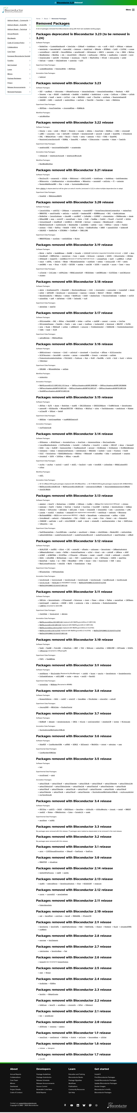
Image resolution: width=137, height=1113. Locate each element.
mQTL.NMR (60, 676)
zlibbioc (89, 131)
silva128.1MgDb (45, 490)
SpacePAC (74, 139)
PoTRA (128, 324)
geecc (119, 561)
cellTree (88, 321)
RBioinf (63, 131)
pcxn (101, 225)
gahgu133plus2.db (126, 784)
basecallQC (67, 49)
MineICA (82, 55)
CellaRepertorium (57, 181)
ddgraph (52, 722)
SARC (50, 100)
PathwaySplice (66, 518)
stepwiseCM (106, 722)
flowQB (48, 648)
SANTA (113, 558)
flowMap (94, 219)
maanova (83, 293)
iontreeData (44, 685)
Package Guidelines (43, 1074)
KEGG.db (55, 583)
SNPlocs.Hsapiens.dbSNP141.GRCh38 (53, 388)
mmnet (103, 744)
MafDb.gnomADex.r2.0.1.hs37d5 (51, 628)
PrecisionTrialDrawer (110, 296)
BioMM (69, 253)
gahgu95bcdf (44, 789)
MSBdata (54, 685)
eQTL (41, 476)
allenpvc (65, 614)
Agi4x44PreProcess (47, 873)
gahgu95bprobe (57, 789)
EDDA (42, 448)
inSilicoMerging (101, 809)
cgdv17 (66, 465)
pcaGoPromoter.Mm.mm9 (84, 535)
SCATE (64, 264)
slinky (97, 408)
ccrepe (131, 49)
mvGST (63, 699)
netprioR (123, 55)
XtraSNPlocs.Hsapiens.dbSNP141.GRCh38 (54, 391)
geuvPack (72, 532)
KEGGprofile (53, 408)
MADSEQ (81, 97)
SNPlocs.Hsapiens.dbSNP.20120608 (113, 385)
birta (94, 561)
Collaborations (13, 47)
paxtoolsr (90, 137)
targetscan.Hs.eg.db (57, 156)
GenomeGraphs (54, 600)
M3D (64, 561)
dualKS (74, 406)
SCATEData (113, 273)
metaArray (60, 513)
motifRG (54, 549)
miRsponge (44, 651)
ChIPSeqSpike (65, 445)
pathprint (55, 518)
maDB (59, 873)
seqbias (80, 264)
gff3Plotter (43, 1027)
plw (103, 552)
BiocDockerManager (79, 290)
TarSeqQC (77, 299)
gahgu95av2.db (78, 786)
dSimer (101, 600)
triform (61, 549)
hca (118, 52)
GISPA (109, 256)
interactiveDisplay (88, 91)
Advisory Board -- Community (18, 20)
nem (70, 558)
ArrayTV (51, 504)
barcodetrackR (55, 49)
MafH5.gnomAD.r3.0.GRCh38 (73, 487)
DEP (41, 91)
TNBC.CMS (84, 230)
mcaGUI (51, 513)
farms (80, 219)
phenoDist (104, 699)
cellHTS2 (56, 211)
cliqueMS (67, 216)
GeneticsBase (57, 951)
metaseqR (70, 513)
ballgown (129, 46)
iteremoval (110, 324)
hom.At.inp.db (44, 580)
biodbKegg (109, 178)
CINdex (123, 94)
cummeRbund (44, 52)
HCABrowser (101, 448)
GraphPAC (116, 134)
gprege (74, 355)
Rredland (108, 927)
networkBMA (84, 355)
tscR (85, 299)
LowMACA (120, 259)
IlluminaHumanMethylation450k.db (52, 730)
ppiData (65, 369)
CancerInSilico (45, 211)
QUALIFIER (44, 549)
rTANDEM (43, 521)
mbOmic (58, 262)
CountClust (95, 352)
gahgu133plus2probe (62, 786)
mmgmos (53, 1027)
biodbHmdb (65, 94)
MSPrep (103, 55)
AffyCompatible (45, 321)
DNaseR (70, 851)
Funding (10, 61)
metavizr (92, 293)
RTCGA (104, 58)
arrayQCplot (49, 1016)
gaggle (82, 256)
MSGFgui (89, 408)
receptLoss (76, 58)
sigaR (80, 521)
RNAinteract (74, 178)
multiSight (91, 262)
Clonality (78, 253)
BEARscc (109, 131)
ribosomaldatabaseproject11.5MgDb (117, 487)
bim (41, 1016)
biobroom (77, 49)
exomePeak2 (70, 219)
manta (58, 552)
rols (99, 46)
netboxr (67, 296)
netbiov (100, 262)
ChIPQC (123, 49)
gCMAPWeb (52, 555)
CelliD (115, 49)
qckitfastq (106, 97)
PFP (119, 262)
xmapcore (98, 884)
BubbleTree (44, 46)
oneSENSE (84, 225)
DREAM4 (43, 369)
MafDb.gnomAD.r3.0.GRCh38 (50, 487)
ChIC (91, 290)
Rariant (108, 518)
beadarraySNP (86, 213)
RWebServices (60, 812)
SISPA (97, 264)
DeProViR (66, 134)
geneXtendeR (79, 52)
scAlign (65, 327)
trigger (114, 139)
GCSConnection (115, 352)
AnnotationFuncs (69, 442)
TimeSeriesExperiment (125, 327)
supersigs (73, 61)
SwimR (60, 411)
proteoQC (75, 549)
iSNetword (89, 1005)
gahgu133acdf (57, 784)
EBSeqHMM (44, 219)
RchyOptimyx (51, 454)
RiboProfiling (94, 58)
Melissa (131, 52)
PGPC (42, 659)
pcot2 (109, 451)
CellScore (114, 94)
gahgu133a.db (44, 784)
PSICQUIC (68, 358)
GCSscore (91, 256)
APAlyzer (120, 46)
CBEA (117, 131)
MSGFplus (79, 408)
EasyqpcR (130, 445)
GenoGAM (57, 355)
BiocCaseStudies (109, 442)
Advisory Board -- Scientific (17, 25)
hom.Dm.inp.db (70, 580)
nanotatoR (97, 181)
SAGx (107, 454)
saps (120, 744)
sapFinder (52, 521)
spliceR (113, 699)
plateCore (54, 603)
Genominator (105, 549)
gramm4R (43, 408)
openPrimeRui (55, 213)
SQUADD (43, 230)
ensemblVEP (88, 211)
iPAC (41, 137)
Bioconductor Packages (103, 1093)
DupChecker (103, 561)
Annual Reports (13, 34)
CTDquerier (73, 555)
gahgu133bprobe (111, 784)
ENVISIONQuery (100, 406)
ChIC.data (52, 273)
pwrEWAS (43, 264)
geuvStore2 (83, 532)
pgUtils (66, 873)
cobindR (110, 552)
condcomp (79, 603)
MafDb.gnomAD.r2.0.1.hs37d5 (50, 631)
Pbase (94, 600)
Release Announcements (16, 87)
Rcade (48, 327)
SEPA (71, 603)
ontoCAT (72, 699)
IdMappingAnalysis (120, 549)
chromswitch (100, 290)
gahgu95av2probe (107, 786)
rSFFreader (121, 648)
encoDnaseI (44, 775)
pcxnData (56, 239)
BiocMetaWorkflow (46, 164)
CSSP (126, 253)
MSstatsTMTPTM (67, 408)
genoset (91, 448)
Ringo (57, 264)
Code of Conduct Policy (16, 43)
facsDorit (82, 465)
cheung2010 (44, 707)
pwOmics (66, 213)
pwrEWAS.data (101, 273)
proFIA (131, 296)
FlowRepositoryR (80, 448)
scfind (90, 552)
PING (105, 137)
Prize (102, 518)
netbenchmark (105, 515)
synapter (81, 131)
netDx (60, 137)
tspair (48, 330)
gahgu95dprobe (45, 792)
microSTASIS (72, 55)
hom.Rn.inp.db (122, 580)
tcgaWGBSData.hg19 (71, 419)
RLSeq (81, 228)
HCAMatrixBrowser (127, 448)
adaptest (43, 504)
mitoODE (61, 564)
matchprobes (44, 951)
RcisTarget (65, 58)
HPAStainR (43, 259)
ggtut (53, 775)
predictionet (120, 408)
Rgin (86, 358)
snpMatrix (43, 930)
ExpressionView (65, 448)
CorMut (89, 504)
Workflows (72, 1083)
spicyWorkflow (45, 116)
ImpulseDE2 (102, 510)
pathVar (93, 225)
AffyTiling (43, 809)
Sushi (122, 358)
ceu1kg (42, 465)
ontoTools (58, 916)
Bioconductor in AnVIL (103, 1089)
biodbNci (76, 94)
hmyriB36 (98, 465)
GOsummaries (119, 256)
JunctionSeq (119, 510)
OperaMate (82, 699)
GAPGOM (50, 293)
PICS (99, 137)
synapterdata (76, 148)
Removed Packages (15, 92)
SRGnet (52, 411)
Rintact (48, 973)
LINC (129, 510)
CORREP (97, 216)
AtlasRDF (43, 744)
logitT (112, 259)
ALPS (50, 406)
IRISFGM (78, 222)
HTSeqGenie (127, 134)
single (67, 184)
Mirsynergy (122, 513)
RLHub (77, 239)
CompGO (76, 445)
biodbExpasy (98, 178)
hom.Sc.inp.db (44, 583)
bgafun (52, 561)
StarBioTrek (53, 230)
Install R (98, 1074)
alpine (42, 290)
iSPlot (80, 1005)
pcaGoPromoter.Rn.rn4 (104, 535)
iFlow (79, 884)
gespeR (107, 134)
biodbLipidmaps (119, 213)
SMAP (103, 228)
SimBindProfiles (92, 228)
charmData (43, 614)
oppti (89, 97)
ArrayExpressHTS (53, 290)
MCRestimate (61, 558)
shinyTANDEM (70, 521)
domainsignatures (63, 722)
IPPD (81, 561)
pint (96, 558)
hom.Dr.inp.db (83, 580)
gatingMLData (44, 338)
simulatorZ (43, 456)
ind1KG (52, 820)
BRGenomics (44, 181)
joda (111, 510)
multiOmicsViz (61, 225)
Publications (73, 1086)
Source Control (41, 1086)
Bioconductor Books (76, 1077)
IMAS (124, 52)
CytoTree (122, 321)
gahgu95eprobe (84, 792)
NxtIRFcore (77, 296)
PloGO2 (124, 225)
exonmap (43, 940)
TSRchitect (43, 361)
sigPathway (61, 299)
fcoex (75, 256)
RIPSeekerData (58, 572)
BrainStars (65, 406)
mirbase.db (43, 156)
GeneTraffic (55, 927)
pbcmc (76, 676)
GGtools (42, 510)
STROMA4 (63, 230)
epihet (42, 293)
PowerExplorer (80, 564)
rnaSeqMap (99, 454)
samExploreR (116, 454)
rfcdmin (73, 1037)
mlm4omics (96, 603)
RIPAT (74, 228)
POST (42, 454)
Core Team (11, 52)
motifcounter (93, 55)
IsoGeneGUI (99, 324)
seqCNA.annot (125, 273)
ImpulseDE (91, 510)
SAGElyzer (43, 1005)
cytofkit (85, 674)
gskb (90, 465)
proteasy (43, 228)
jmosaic (112, 809)
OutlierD (102, 451)
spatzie (50, 61)
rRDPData (71, 69)
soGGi (124, 58)
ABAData (43, 419)
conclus (113, 321)
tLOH (81, 61)
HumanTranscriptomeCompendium (107, 211)
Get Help (72, 1093)
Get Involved (12, 65)
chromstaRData (68, 108)
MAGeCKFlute (51, 137)
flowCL (67, 324)
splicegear (95, 549)
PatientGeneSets (46, 905)
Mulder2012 (114, 532)
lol (59, 561)
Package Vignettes (75, 1080)
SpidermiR (124, 228)
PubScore (78, 358)
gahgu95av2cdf (92, 786)
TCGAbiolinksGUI (97, 327)
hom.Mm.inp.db (108, 580)
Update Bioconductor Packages (106, 1083)
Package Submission (43, 1077)
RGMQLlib (80, 108)
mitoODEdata (102, 532)
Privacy (10, 83)
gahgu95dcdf (121, 789)
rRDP (127, 91)
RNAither (78, 454)
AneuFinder (99, 131)
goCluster (82, 1037)
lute (73, 97)
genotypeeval (72, 293)
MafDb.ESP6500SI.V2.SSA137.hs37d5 (92, 583)
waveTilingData (120, 535)
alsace (57, 406)
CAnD (65, 352)
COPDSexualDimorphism (55, 851)
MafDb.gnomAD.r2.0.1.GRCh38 (50, 625)
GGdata (92, 532)
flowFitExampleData (46, 532)
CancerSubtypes (56, 216)
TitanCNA (90, 100)
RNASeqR (56, 327)
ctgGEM (96, 321)
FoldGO (103, 219)
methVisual (102, 513)
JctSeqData (108, 465)
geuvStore (43, 820)
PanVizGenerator (108, 408)
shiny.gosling (114, 58)
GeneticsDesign (117, 507)
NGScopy (90, 648)
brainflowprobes (122, 178)
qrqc (50, 264)
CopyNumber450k (55, 744)
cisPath (131, 94)
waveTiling (122, 558)
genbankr (100, 256)
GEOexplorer (91, 52)
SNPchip (43, 600)
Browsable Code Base (44, 1089)
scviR (105, 46)
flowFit (51, 507)
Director (42, 131)
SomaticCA (79, 812)
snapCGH (105, 264)
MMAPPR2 (43, 213)
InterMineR (58, 222)
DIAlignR (75, 134)
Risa (60, 184)
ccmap (106, 94)
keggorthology (63, 962)
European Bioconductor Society (19, 56)
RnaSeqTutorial (66, 707)
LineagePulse (102, 259)
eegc (52, 219)
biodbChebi (88, 49)
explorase (43, 507)
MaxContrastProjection (48, 564)
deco (132, 253)
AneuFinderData (55, 108)
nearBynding (113, 55)
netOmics (106, 181)
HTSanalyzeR (67, 600)
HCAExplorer (113, 448)
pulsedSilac (44, 299)
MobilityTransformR (46, 225)
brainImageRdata (55, 419)
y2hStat (103, 1037)
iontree (116, 722)
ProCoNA (57, 648)
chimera (125, 504)
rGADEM (42, 100)
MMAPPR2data (45, 239)
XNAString (116, 100)
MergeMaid (72, 561)
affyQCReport (55, 442)
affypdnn (85, 549)
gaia (74, 324)
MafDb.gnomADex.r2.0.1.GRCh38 (51, 622)
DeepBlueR (44, 256)
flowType (68, 507)
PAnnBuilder (93, 699)
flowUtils (59, 324)
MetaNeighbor (45, 55)
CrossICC (96, 445)
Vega (89, 564)
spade (88, 812)
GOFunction (52, 510)
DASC (56, 699)
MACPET (120, 324)
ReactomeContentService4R (50, 139)
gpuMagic (48, 91)
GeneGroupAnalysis (67, 884)
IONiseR (81, 46)
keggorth (43, 962)
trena (128, 264)
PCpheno (117, 451)
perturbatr (103, 355)
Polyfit (125, 451)
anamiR (100, 555)
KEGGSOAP (87, 884)
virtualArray (53, 862)
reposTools (43, 1037)
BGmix (42, 253)
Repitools (119, 91)
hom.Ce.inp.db (57, 580)
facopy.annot (54, 614)
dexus (122, 445)
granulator (110, 52)
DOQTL (130, 648)
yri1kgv (42, 467)
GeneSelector (111, 674)
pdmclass (112, 744)
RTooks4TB (87, 916)
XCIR (55, 330)
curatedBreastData (46, 69)
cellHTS (52, 809)
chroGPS (126, 555)
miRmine (119, 222)
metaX (120, 809)
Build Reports (41, 1093)
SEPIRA (72, 264)
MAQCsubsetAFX (121, 465)
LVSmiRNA (50, 558)
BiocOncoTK (44, 178)
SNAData (65, 1037)
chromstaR (126, 131)
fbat (65, 951)
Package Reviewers (14, 78)
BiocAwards (12, 38)
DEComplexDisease (47, 324)
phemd (116, 225)
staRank (84, 139)
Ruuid (116, 927)
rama (41, 327)
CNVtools (81, 504)
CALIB (107, 555)
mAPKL (49, 262)
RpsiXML (100, 358)
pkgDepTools (95, 296)
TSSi (82, 648)
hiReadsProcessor (72, 91)
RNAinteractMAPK (55, 196)
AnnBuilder (43, 983)
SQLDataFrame (61, 61)
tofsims (129, 358)
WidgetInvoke (53, 994)
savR (52, 299)
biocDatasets (53, 940)
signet (87, 521)
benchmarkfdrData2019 (60, 148)
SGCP (112, 46)
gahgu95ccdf (83, 789)
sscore (114, 264)
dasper (132, 290)
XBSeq (68, 456)
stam (41, 973)
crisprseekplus (108, 216)
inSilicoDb (89, 809)
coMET (42, 134)
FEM (112, 561)
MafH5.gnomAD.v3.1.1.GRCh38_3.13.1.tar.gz (54, 385)
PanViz (75, 137)
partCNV (56, 58)
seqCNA (89, 264)
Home (38, 19)
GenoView (79, 809)
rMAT (76, 648)
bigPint (49, 253)
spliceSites (100, 648)
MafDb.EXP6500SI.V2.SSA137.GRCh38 (53, 586)
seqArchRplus (70, 100)
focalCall (77, 507)
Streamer (43, 94)
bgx (50, 94)
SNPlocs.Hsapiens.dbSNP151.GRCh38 (112, 388)
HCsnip (82, 722)
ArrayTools (81, 442)
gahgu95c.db (70, 789)
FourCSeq (86, 507)
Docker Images (100, 1086)
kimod (97, 552)
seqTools (80, 100)
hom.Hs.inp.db (96, 580)
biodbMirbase (59, 253)
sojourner (84, 327)
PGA (75, 518)
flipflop (109, 600)
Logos (10, 69)
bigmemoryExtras (94, 442)
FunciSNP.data (61, 532)
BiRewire (98, 49)
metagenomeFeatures (65, 451)
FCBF (87, 219)
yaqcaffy (76, 456)
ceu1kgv (50, 465)
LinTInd (67, 97)
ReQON (66, 228)
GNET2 (101, 52)
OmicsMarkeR (44, 518)
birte (87, 603)
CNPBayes (129, 600)
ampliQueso (44, 674)
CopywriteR (123, 290)
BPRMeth (107, 49)
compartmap (76, 211)
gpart (80, 324)
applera (61, 1027)
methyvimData (126, 532)
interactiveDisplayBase (105, 91)
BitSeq (61, 321)
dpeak (131, 216)
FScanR (111, 219)
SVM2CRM (110, 648)
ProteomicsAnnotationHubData (51, 358)
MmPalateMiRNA (45, 515)
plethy (125, 262)
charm (87, 600)
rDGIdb (64, 178)
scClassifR (43, 411)
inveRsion (88, 324)
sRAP (127, 552)
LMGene (119, 552)
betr (41, 767)
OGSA (122, 515)
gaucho (100, 674)
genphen (66, 355)
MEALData (55, 707)
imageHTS (53, 259)
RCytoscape (126, 722)
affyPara (42, 406)
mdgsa (52, 451)
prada (95, 518)
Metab (65, 262)
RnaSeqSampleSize (110, 603)
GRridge (130, 256)
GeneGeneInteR (87, 134)
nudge (69, 676)
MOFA (56, 515)
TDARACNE (110, 327)
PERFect (108, 225)
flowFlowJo (79, 851)
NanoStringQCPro (46, 296)
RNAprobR (88, 454)
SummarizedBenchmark (80, 184)
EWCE (75, 722)
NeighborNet (73, 225)
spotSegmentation (108, 521)
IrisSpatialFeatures (46, 676)
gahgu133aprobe (71, 784)
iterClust (87, 222)
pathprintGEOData (46, 535)
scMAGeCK (75, 327)
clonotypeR (84, 352)
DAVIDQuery (68, 809)
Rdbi (81, 927)
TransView (99, 100)
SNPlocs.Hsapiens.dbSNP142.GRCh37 (82, 388)
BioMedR (43, 722)
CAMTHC (43, 606)
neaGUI (42, 812)
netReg (115, 515)
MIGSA (109, 293)
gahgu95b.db (121, 786)
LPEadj (129, 259)
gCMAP (42, 555)
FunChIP (119, 219)
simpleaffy (95, 521)
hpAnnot (43, 77)
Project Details (15, 1089)
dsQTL (74, 465)
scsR (60, 521)
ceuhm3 (58, 465)
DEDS (42, 558)
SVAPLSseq (128, 521)
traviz (108, 100)
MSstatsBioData (54, 369)
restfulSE (75, 213)
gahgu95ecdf (70, 792)
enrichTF (60, 219)
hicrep (82, 510)
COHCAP (87, 253)
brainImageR (44, 603)
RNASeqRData (57, 338)
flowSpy (59, 507)
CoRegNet (87, 216)
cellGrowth (116, 555)
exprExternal (54, 1037)
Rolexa (50, 812)
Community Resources (77, 1089)
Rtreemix (72, 131)
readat (92, 555)
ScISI (109, 358)
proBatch (123, 296)
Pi (113, 181)
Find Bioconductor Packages (105, 1077)
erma (49, 131)
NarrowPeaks (92, 515)
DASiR (59, 809)
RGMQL (65, 139)
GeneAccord (60, 293)
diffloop (104, 352)
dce (58, 134)
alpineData (43, 307)
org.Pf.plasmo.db (45, 428)
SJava (70, 812)
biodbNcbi (85, 94)
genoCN (99, 134)
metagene (97, 222)
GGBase (129, 507)
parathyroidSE (44, 148)
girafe (56, 131)
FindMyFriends (114, 406)
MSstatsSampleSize (77, 262)
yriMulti (130, 535)
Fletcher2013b (60, 69)
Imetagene (43, 451)
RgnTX (84, 58)
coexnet (105, 321)
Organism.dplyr (45, 58)
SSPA (52, 456)
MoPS (70, 564)
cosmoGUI (51, 894)
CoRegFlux (86, 445)
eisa (47, 448)
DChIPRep (63, 555)
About (46, 19)
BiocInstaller (55, 674)
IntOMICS (68, 222)
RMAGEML (76, 916)
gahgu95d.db (109, 789)
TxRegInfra (43, 524)
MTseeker (83, 555)
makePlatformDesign (69, 927)
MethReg (55, 55)
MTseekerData (45, 572)
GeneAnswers (127, 406)
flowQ (42, 648)
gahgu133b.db (84, 784)
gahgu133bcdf (97, 784)
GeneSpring (44, 927)
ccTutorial (43, 273)
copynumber (111, 290)
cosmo (42, 894)
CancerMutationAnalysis (48, 445)
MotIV (82, 515)
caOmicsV (73, 352)
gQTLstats (73, 510)
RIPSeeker (104, 558)
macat (42, 262)
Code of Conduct (16, 1093)
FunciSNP (96, 507)
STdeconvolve (94, 139)
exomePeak (119, 600)
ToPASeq (60, 456)
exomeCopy (66, 256)
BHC (109, 213)
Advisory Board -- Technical (17, 29)
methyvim (112, 513)
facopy (93, 674)
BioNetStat (43, 216)
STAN (69, 299)
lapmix (59, 97)
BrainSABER (71, 321)
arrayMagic (62, 1005)
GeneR (67, 916)
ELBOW (54, 448)
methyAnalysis (81, 451)
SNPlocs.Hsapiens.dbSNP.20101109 (84, 385)
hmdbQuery (91, 46)
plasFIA (52, 307)
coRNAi (67, 744)
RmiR (93, 358)
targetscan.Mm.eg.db (74, 156)
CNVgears (65, 211)
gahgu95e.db (58, 792)
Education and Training (77, 1074)
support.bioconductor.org (27, 1103)
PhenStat (97, 97)
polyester (120, 181)
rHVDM (63, 603)
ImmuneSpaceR (45, 222)
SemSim (42, 994)
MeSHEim (95, 744)
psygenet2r (55, 178)
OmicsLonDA (110, 262)
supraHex (105, 139)
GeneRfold (49, 916)
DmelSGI (43, 196)
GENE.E (75, 744)
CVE (68, 549)
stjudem (42, 276)
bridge (80, 321)
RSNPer (53, 983)
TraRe (42, 330)
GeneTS (52, 1005)
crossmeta (51, 134)
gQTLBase (63, 510)
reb (115, 518)
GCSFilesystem (45, 355)
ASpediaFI (65, 290)
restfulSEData (67, 239)
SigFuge (42, 61)
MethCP (101, 293)
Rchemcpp (78, 600)
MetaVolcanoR (108, 222)
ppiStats (113, 355)
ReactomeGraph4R (119, 97)
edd (41, 916)
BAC (54, 321)
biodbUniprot (96, 94)
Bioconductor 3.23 (65, 2)
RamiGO (92, 676)
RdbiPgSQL (89, 927)
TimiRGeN (73, 230)
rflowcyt (99, 927)
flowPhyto (89, 851)
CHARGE (72, 504)
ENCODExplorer (85, 406)
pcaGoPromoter (86, 558)
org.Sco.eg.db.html (126, 792)
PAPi (76, 558)
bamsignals (44, 49)
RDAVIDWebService (65, 454)
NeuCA (67, 137)
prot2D (84, 676)
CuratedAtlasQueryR (57, 46)
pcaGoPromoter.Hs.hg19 (63, 535)
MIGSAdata (89, 273)
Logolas (42, 513)
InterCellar (71, 46)
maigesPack (127, 211)
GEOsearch (85, 744)
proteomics (44, 377)
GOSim (128, 219)
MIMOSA (117, 293)
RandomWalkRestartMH (48, 184)
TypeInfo (122, 139)
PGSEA (82, 518)
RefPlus (58, 228)
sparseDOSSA (113, 228)
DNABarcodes (121, 216)
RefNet (65, 552)
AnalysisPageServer (78, 552)
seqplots (127, 454)
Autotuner (57, 352)
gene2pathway (62, 894)
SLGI (115, 358)
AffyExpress (44, 442)
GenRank (106, 507)
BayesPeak (43, 561)
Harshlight (43, 97)
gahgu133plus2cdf (46, 786)
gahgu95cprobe (96, 789)
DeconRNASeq (66, 52)
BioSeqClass (61, 504)
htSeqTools (67, 648)
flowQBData (51, 659)
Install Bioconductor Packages (105, 1080)
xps (51, 524)
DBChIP (114, 445)
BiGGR (56, 94)
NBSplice (58, 296)
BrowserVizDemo (45, 699)
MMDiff (128, 809)
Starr (119, 521)
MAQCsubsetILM (76, 273)
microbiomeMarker (73, 181)
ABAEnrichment (45, 352)
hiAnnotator (59, 91)
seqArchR (58, 100)
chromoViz (72, 1005)
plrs (89, 518)
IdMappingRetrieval (47, 552)
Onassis (95, 355)
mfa (63, 55)
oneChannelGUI (94, 722)
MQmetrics (87, 181)
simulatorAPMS (126, 927)
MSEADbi (92, 451)
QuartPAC (113, 137)
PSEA (50, 228)
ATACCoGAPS (86, 178)
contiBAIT (77, 216)
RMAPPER (43, 862)
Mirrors (10, 74)
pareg (83, 137)
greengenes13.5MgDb (94, 487)
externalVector (52, 884)
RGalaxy (130, 408)
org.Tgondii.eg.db (46, 795)
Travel (121, 264)
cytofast (105, 445)
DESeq (97, 504)
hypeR (52, 97)
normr (131, 55)
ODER (85, 296)
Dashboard (14, 1086)
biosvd (88, 561)
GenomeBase (93, 1037)
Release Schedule (42, 1080)
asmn (41, 851)
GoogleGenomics (125, 674)
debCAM (55, 52)
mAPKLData (63, 273)
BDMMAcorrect (99, 213)
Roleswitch (123, 518)
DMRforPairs (54, 256)
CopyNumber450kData (48, 753)
